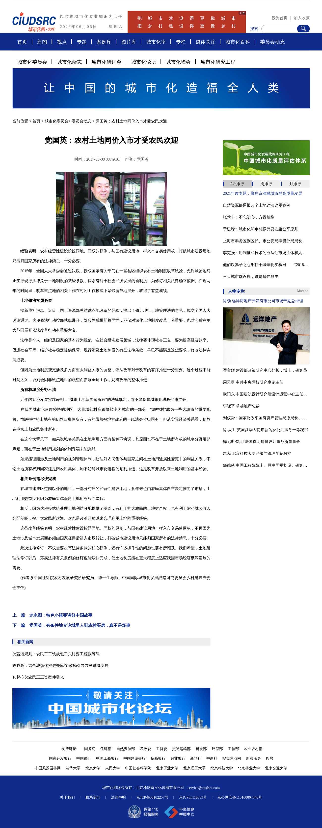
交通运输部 (181, 749)
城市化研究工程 (218, 62)
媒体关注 (205, 42)
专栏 (181, 42)
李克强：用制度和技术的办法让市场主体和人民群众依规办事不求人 (266, 253)
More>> (302, 291)
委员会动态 (272, 42)
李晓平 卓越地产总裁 (241, 406)
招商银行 (158, 758)
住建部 (105, 749)
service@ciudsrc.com (204, 788)
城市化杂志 (69, 62)
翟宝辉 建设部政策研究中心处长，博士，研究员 (265, 370)
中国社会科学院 (138, 768)
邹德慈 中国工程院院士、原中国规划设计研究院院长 (266, 465)
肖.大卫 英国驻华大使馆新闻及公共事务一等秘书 (265, 430)
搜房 (269, 758)
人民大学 (112, 768)
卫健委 (161, 749)
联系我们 (92, 797)
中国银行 (83, 758)
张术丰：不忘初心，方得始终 (248, 217)
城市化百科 (237, 42)
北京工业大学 (167, 768)
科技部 (201, 749)
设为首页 (280, 18)
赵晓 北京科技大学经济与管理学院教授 (257, 453)
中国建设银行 (134, 758)
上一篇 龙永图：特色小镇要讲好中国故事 (52, 615)
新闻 (42, 42)
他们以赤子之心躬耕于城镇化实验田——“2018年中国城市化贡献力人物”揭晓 (266, 265)
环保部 (217, 749)
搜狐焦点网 (231, 758)
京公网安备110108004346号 (239, 797)
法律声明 (118, 797)
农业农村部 (253, 749)
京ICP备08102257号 (152, 797)
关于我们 (67, 797)
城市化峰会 (178, 62)
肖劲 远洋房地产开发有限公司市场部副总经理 (263, 301)
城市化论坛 (143, 62)
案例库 (104, 42)
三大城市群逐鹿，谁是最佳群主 (250, 276)
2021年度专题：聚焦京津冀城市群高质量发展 (262, 193)
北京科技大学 (222, 768)
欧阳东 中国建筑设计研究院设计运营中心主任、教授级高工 (266, 394)
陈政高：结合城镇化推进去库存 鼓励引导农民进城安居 (60, 665)
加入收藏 (302, 18)
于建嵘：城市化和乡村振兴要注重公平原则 (260, 229)
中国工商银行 (107, 758)
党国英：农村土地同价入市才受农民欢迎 (131, 121)
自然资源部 (125, 749)
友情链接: (70, 749)
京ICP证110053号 (193, 797)
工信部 (233, 749)
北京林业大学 (249, 768)
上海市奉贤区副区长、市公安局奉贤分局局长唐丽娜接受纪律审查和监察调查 (266, 241)
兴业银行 (177, 758)
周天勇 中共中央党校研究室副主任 (253, 382)
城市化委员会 (32, 62)
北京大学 (92, 768)
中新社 (211, 758)
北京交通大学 (276, 768)
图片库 (128, 42)
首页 (22, 42)
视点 (62, 42)
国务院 (89, 749)
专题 (82, 42)
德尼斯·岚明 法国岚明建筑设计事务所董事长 (261, 441)
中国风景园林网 (48, 768)
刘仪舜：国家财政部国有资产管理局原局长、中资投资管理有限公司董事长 (266, 418)
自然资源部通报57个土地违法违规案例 (256, 205)
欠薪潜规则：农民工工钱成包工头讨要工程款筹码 (56, 654)
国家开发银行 (60, 758)
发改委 (145, 749)
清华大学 (73, 768)
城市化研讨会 (106, 62)
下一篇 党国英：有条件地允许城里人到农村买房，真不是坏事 (71, 625)
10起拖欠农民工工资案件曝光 (38, 677)
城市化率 (156, 42)
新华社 (195, 758)
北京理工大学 (194, 768)
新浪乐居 (253, 758)
